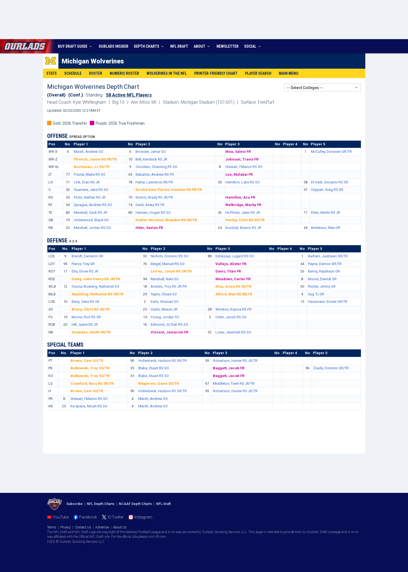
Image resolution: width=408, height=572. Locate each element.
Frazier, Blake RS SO (90, 174)
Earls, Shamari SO (165, 302)
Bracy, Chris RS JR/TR (90, 309)
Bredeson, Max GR (325, 228)
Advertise (102, 527)
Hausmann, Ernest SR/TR (327, 302)
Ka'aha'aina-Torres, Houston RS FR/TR (169, 190)
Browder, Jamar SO (151, 151)
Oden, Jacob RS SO (231, 317)
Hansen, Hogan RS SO (153, 212)
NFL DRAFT (179, 46)
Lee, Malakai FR (239, 174)
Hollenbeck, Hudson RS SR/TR (162, 361)
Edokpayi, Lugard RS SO (234, 256)
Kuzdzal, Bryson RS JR (243, 228)
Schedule (73, 73)
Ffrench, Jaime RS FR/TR (95, 159)
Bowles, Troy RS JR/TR (169, 286)
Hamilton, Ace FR (240, 197)
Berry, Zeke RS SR (85, 302)
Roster (95, 73)
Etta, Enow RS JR (85, 271)
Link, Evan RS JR (87, 182)
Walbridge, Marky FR (243, 205)
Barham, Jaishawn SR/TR (328, 256)
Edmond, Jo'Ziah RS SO (169, 324)
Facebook (88, 517)
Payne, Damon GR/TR (325, 264)
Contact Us (83, 527)
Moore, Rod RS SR (86, 317)
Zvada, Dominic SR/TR (331, 368)
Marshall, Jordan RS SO (92, 228)
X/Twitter (116, 517)
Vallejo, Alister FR (230, 264)
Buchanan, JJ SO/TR (91, 167)
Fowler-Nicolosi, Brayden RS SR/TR (166, 220)
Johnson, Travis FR (241, 159)
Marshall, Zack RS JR (90, 212)
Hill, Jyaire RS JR (85, 324)
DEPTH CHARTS (149, 46)
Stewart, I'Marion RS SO (244, 167)
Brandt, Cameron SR (87, 256)
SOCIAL (253, 46)
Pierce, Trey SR (83, 264)
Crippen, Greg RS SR (327, 190)
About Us (120, 527)
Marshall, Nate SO (165, 279)
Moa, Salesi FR (238, 151)
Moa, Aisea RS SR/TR (233, 286)
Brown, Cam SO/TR (87, 361)
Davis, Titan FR (228, 271)
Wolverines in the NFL (167, 73)
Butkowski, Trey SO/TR (90, 368)
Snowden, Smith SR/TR (91, 332)
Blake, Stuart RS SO (153, 368)
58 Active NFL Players (129, 95)
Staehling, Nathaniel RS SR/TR (97, 294)
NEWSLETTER (228, 46)
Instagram (143, 517)
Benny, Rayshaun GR (324, 271)
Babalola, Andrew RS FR (155, 174)
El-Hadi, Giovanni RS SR (329, 182)
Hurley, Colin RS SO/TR (244, 220)
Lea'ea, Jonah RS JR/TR (171, 271)
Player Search (258, 73)
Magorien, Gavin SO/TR (158, 383)
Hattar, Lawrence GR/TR (154, 182)
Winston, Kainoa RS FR (233, 309)
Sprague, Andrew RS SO (93, 205)
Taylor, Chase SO (164, 294)
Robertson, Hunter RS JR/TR (235, 361)
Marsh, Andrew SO (88, 151)
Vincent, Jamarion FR (169, 332)
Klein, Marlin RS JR (325, 212)
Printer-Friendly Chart (215, 73)
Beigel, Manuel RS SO (168, 264)
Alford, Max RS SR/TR (233, 294)
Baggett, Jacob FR (228, 368)
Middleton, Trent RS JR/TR (234, 383)
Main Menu (288, 73)
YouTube (61, 517)
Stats (51, 73)
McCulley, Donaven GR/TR (331, 151)
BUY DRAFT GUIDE (75, 46)
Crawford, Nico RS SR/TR (92, 383)
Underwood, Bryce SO (91, 220)
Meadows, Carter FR (232, 279)
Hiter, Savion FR (149, 228)
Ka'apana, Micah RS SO (89, 406)
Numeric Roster (124, 73)
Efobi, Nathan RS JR (90, 197)
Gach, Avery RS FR (150, 205)
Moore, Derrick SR (322, 279)
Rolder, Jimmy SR (322, 286)
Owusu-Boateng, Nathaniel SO (95, 286)
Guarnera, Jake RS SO (91, 190)
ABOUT (202, 46)
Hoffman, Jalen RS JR (242, 212)
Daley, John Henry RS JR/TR (96, 279)
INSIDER (113, 46)
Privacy (65, 527)
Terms (51, 527)
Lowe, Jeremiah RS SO (233, 332)
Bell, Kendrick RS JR (151, 159)
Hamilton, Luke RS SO (242, 182)
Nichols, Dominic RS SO (169, 256)
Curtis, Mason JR (164, 309)
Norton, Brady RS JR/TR (154, 197)
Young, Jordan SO (165, 317)
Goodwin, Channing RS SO (156, 167)
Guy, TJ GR (316, 294)
